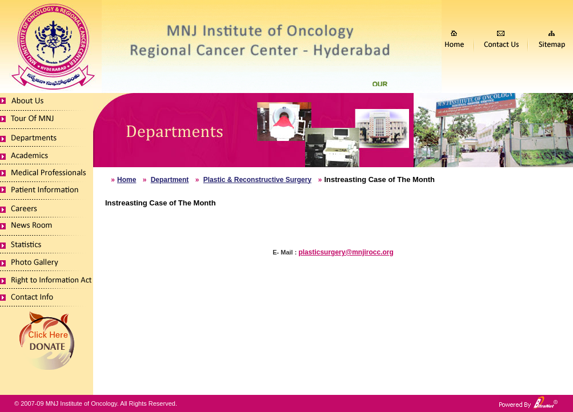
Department (170, 180)
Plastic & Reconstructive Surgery (257, 180)
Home (126, 180)
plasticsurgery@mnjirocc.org (345, 252)
